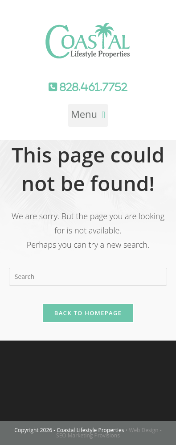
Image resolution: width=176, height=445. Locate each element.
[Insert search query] (88, 277)
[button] (87, 115)
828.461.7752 (92, 87)
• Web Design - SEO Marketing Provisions (109, 432)
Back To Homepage (88, 313)
